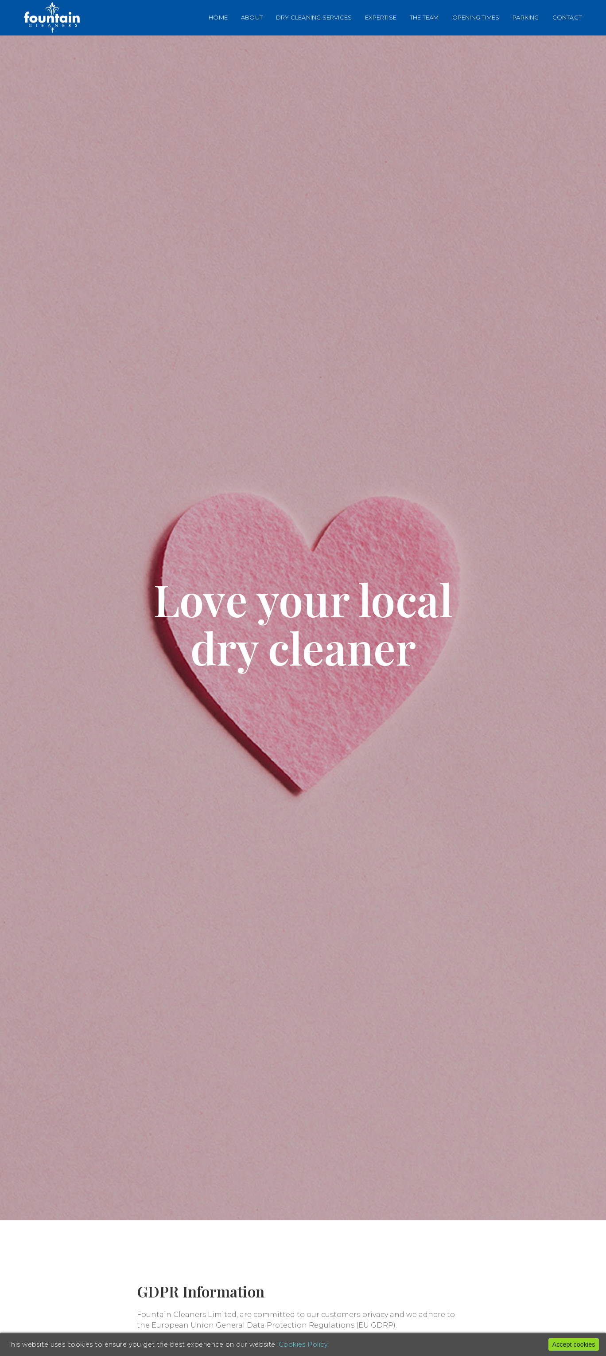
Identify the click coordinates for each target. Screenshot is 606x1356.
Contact (567, 17)
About (252, 17)
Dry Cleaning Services (314, 17)
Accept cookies (573, 1344)
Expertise (380, 17)
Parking (526, 17)
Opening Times (476, 17)
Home (218, 17)
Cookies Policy (303, 1344)
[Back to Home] (52, 17)
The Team (424, 17)
